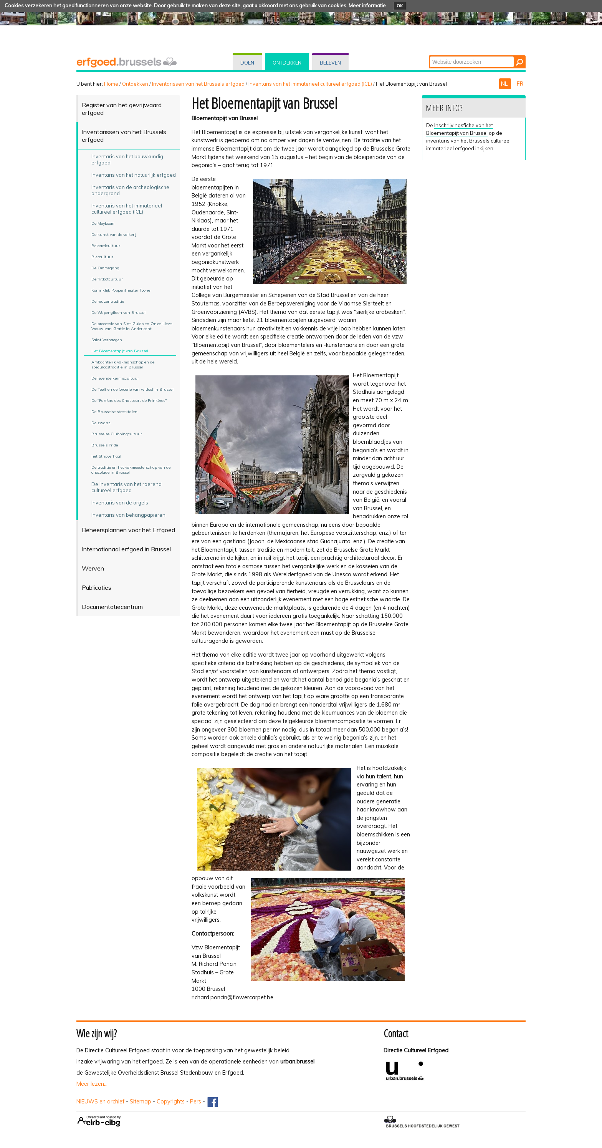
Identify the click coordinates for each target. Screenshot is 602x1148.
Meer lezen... (92, 1083)
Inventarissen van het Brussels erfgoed (198, 84)
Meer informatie (367, 5)
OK (400, 5)
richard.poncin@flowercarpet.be (232, 997)
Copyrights (171, 1101)
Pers (195, 1101)
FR (520, 83)
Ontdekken (287, 63)
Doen (247, 63)
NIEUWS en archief (100, 1101)
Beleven (330, 63)
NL (505, 83)
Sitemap (140, 1101)
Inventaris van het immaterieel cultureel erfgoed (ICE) (310, 84)
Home (111, 84)
